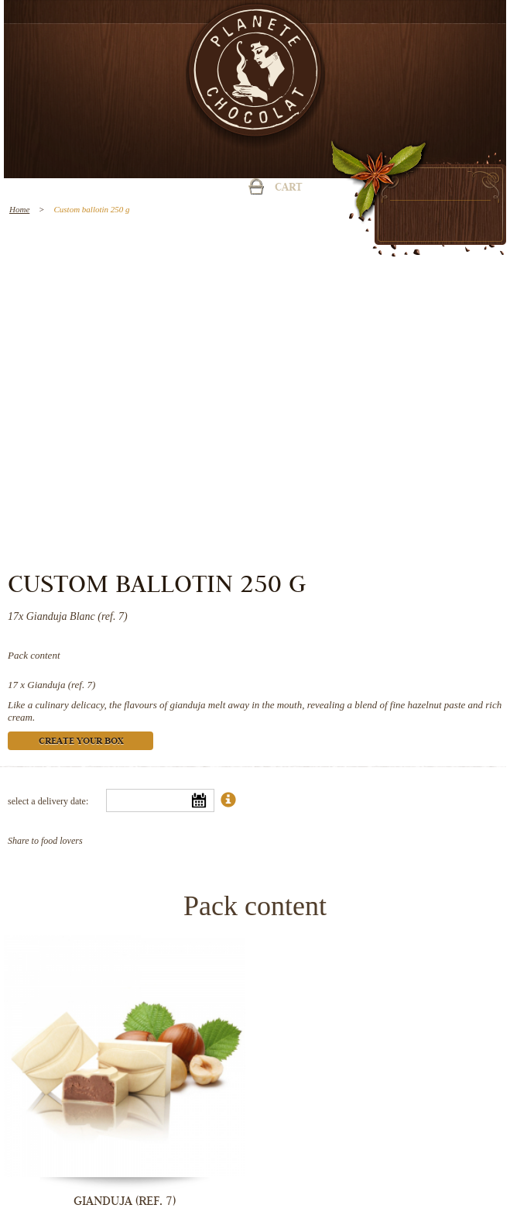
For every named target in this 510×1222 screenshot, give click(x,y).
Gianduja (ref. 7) (61, 684)
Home (19, 209)
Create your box (81, 742)
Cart (289, 188)
